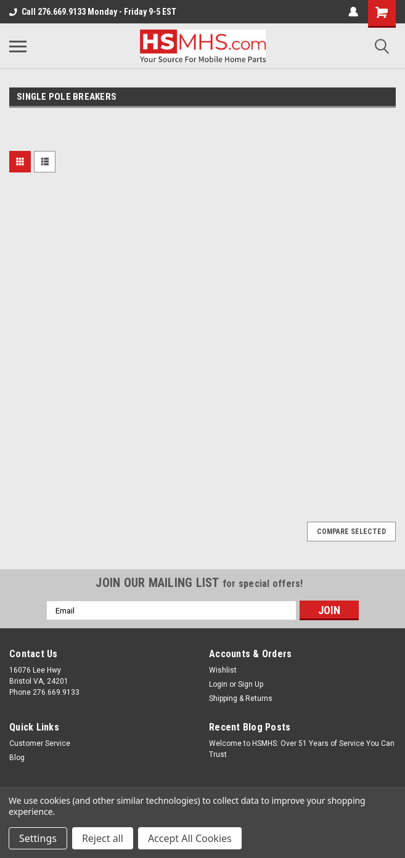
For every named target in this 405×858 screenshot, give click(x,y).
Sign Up (250, 684)
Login (218, 684)
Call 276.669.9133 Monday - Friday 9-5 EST (92, 12)
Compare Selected (351, 531)
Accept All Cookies (190, 838)
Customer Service (39, 743)
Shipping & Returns (240, 698)
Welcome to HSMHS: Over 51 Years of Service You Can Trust (302, 749)
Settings (38, 838)
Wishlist (223, 670)
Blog (17, 757)
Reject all (102, 838)
